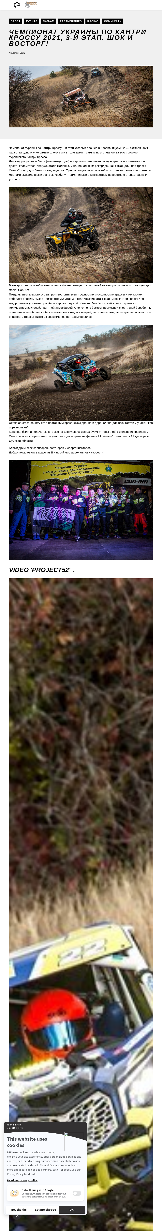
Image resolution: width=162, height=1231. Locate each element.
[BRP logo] (17, 5)
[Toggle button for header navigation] (5, 5)
